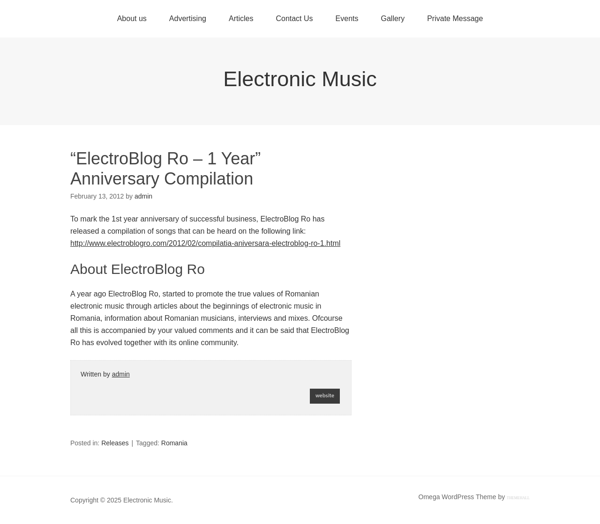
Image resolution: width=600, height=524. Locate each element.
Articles (241, 18)
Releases (114, 443)
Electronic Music (300, 79)
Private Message (455, 18)
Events (347, 18)
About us (132, 18)
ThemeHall (518, 498)
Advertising (187, 18)
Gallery (393, 18)
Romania (174, 443)
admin (121, 374)
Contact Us (294, 18)
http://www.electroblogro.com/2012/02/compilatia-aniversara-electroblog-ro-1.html (205, 243)
